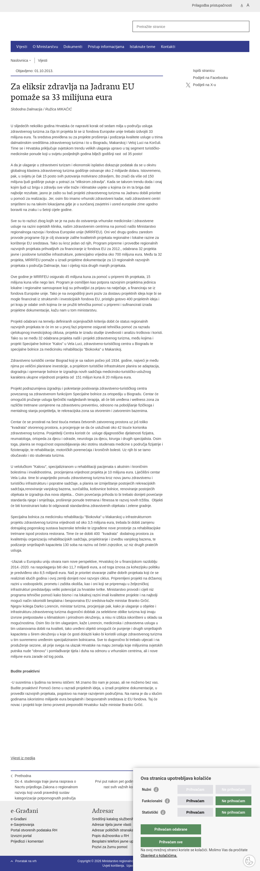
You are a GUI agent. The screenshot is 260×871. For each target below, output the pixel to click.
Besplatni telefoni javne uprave (116, 841)
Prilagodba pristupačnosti (212, 5)
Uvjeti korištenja (113, 865)
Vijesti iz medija (23, 758)
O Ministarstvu (45, 46)
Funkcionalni (152, 811)
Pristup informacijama (106, 46)
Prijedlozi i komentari (27, 841)
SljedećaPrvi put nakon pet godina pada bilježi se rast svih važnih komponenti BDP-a (127, 781)
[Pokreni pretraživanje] (243, 26)
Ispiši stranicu (200, 71)
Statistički (150, 822)
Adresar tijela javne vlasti (111, 825)
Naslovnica (19, 60)
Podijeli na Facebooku (207, 78)
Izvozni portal (21, 836)
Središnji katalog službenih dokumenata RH (126, 819)
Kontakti (168, 46)
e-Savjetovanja (22, 825)
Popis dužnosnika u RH (110, 836)
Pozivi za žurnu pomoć (110, 847)
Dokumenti (72, 46)
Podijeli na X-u (201, 85)
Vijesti (21, 46)
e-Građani (18, 819)
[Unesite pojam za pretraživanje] (185, 26)
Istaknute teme (142, 46)
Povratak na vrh (26, 861)
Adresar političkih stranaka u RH (117, 830)
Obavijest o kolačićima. (159, 855)
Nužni (146, 800)
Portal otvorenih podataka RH (34, 830)
